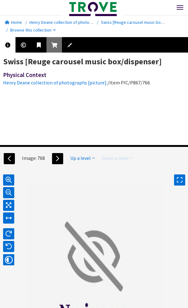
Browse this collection (33, 30)
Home (13, 22)
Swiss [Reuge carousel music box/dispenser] (142, 22)
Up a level (82, 158)
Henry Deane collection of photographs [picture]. (74, 22)
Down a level (117, 158)
